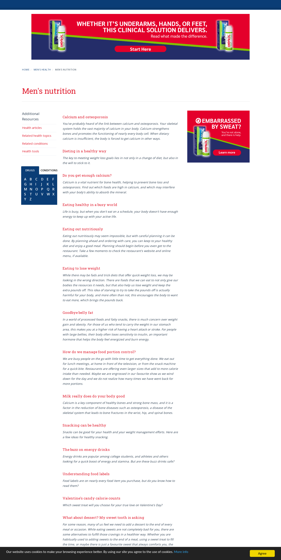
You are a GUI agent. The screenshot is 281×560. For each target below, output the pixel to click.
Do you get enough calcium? (87, 175)
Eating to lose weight (81, 268)
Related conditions (35, 144)
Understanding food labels (86, 473)
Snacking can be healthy (84, 425)
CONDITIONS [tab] (49, 170)
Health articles (32, 128)
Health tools (30, 151)
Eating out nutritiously (83, 229)
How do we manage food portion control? (99, 351)
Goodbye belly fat (78, 312)
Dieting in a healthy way (84, 151)
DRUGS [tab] (30, 170)
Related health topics (36, 136)
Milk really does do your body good (94, 396)
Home (25, 69)
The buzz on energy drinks (86, 449)
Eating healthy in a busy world (90, 204)
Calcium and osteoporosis (85, 117)
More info (181, 552)
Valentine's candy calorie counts (91, 498)
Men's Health (42, 69)
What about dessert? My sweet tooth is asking (103, 517)
